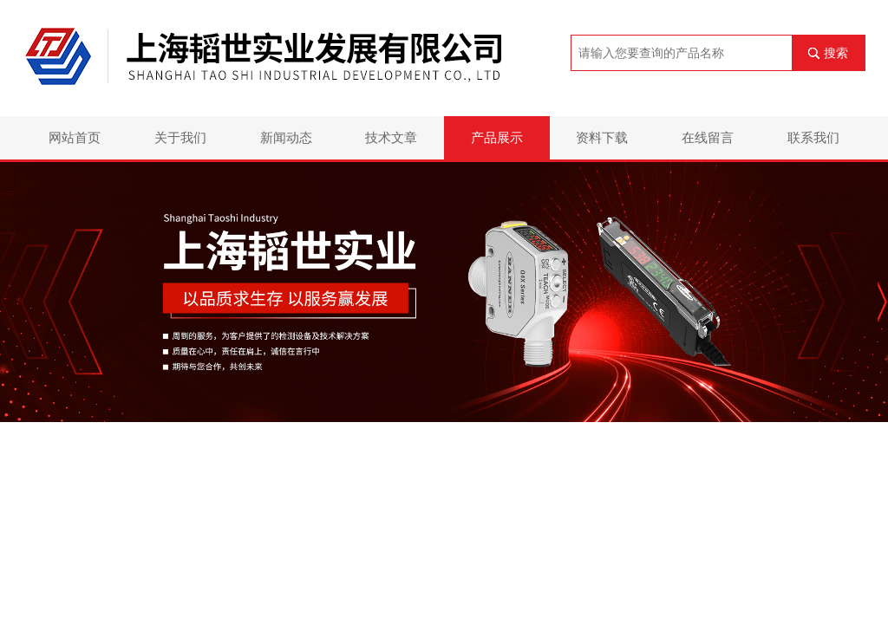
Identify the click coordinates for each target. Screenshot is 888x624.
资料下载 (602, 137)
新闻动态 (286, 137)
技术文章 (391, 137)
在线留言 (708, 137)
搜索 (836, 53)
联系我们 (813, 137)
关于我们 (180, 137)
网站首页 (75, 137)
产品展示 (497, 137)
